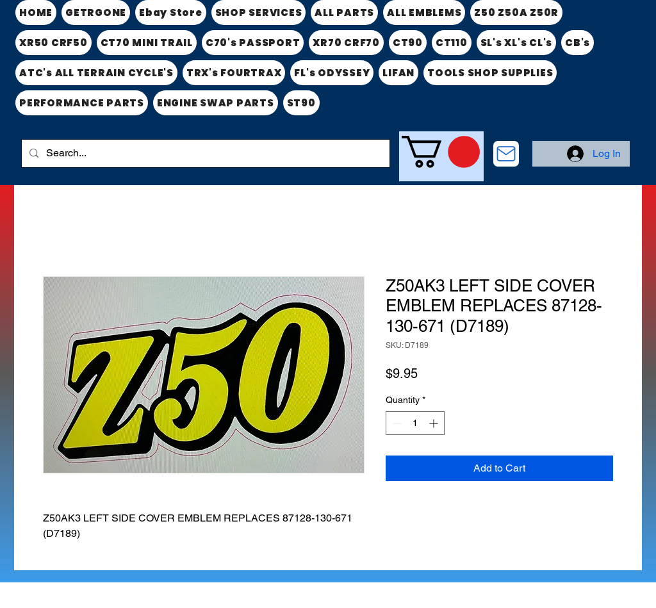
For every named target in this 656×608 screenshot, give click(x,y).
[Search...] (204, 153)
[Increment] (435, 423)
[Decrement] (396, 423)
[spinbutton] (415, 423)
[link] (441, 152)
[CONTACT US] (506, 154)
